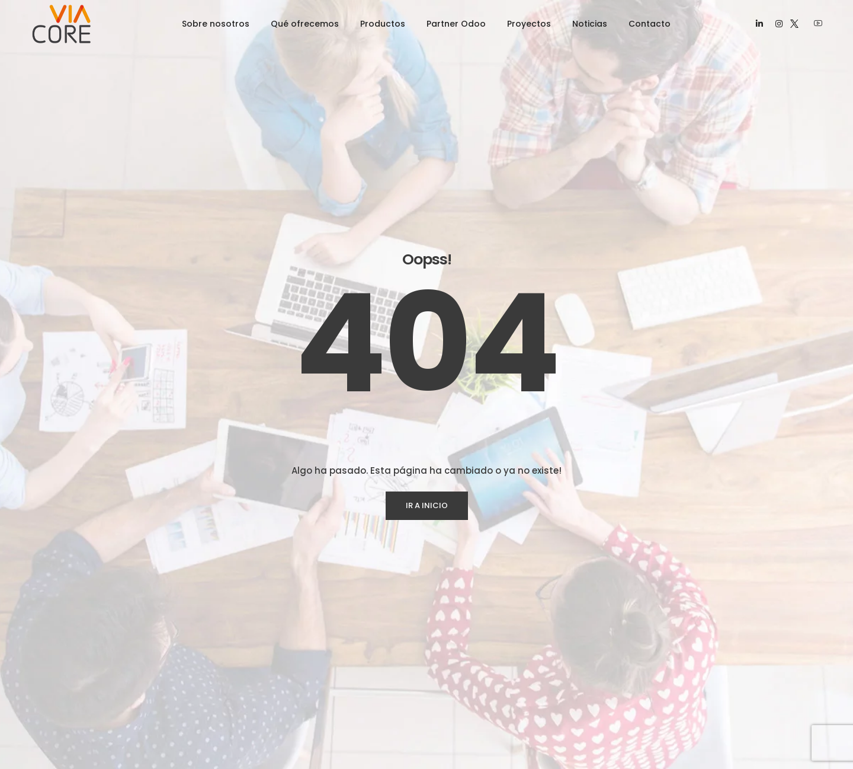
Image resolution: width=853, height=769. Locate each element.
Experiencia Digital (297, 727)
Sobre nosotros (215, 24)
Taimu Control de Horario (484, 705)
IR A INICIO (427, 334)
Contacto (649, 24)
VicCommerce (463, 749)
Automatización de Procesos (319, 705)
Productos (382, 24)
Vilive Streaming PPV (476, 727)
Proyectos (529, 24)
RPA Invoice (458, 683)
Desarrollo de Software (307, 683)
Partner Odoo (456, 24)
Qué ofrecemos (305, 24)
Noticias (589, 24)
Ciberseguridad (291, 749)
